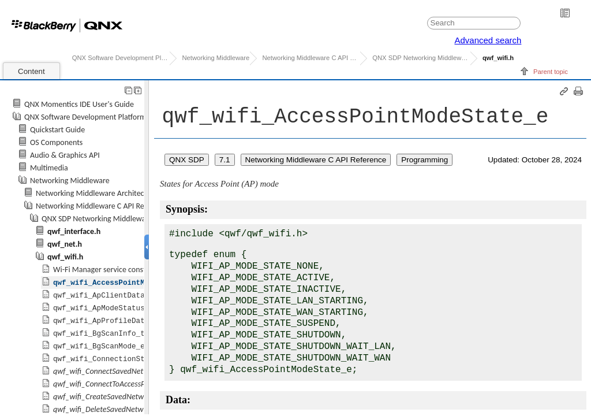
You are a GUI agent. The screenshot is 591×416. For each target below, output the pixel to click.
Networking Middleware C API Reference (311, 57)
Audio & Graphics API (65, 155)
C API (421, 57)
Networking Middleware (215, 57)
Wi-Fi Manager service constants (106, 269)
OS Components (56, 142)
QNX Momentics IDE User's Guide (79, 104)
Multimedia (49, 168)
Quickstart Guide (57, 130)
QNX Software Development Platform (121, 57)
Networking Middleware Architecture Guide (107, 193)
